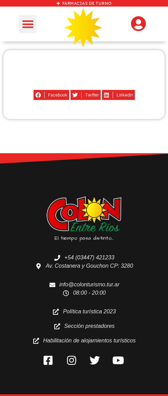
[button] (28, 24)
